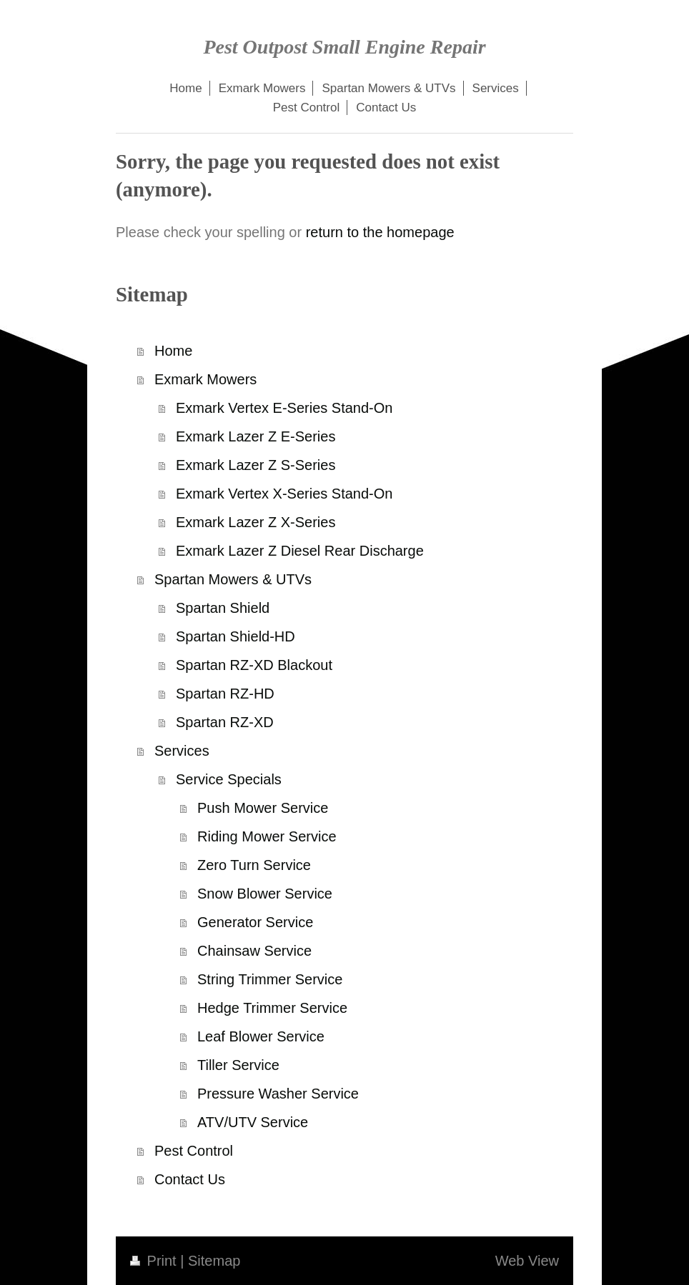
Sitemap (214, 1261)
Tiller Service (238, 1065)
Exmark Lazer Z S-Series (255, 465)
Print (155, 1261)
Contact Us (189, 1179)
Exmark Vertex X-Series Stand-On (284, 493)
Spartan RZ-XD (225, 722)
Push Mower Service (262, 808)
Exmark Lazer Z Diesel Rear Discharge (300, 551)
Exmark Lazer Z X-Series (255, 522)
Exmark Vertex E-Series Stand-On (284, 408)
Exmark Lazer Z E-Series (255, 436)
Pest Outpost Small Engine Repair (344, 47)
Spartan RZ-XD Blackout (254, 665)
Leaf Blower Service (260, 1036)
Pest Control (193, 1151)
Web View (527, 1261)
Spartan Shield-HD (235, 636)
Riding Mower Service (267, 836)
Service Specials (229, 779)
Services (181, 751)
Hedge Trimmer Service (272, 1008)
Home (173, 351)
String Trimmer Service (269, 979)
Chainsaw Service (254, 951)
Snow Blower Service (264, 893)
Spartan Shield (222, 608)
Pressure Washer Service (278, 1093)
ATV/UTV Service (252, 1122)
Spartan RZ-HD (225, 693)
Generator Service (255, 922)
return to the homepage (380, 232)
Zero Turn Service (254, 865)
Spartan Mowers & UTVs (233, 579)
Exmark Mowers (205, 379)
